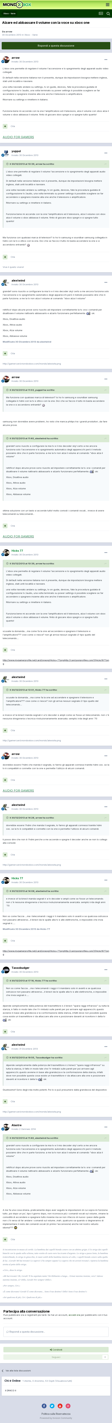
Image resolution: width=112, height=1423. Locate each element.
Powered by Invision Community (56, 1418)
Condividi (56, 1349)
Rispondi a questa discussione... (25, 1331)
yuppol (16, 151)
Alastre (17, 1125)
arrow (9, 31)
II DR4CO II (10, 1390)
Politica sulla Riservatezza (56, 1413)
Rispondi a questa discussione (56, 45)
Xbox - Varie (31, 34)
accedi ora (74, 1315)
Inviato (25, 61)
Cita (13, 126)
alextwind (18, 280)
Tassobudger (21, 967)
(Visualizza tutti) (63, 1380)
